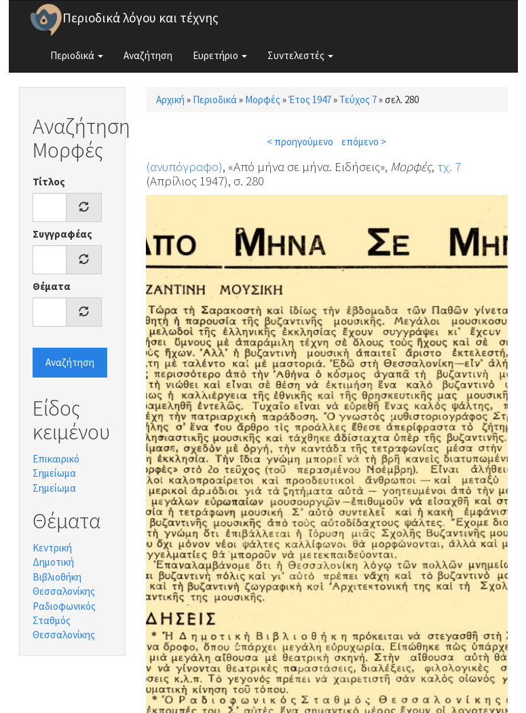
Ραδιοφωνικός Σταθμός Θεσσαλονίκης (64, 621)
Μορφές (262, 99)
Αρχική (170, 99)
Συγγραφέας (62, 233)
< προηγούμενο (300, 141)
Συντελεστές (300, 55)
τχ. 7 (449, 166)
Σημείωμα (54, 487)
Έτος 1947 (309, 99)
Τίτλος (49, 181)
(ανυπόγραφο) (184, 166)
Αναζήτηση (148, 55)
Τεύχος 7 (358, 99)
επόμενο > (363, 141)
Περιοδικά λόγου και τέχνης (140, 18)
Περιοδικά (76, 55)
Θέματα (52, 286)
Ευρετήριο (220, 55)
